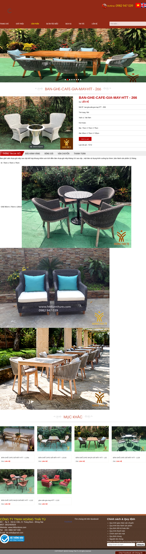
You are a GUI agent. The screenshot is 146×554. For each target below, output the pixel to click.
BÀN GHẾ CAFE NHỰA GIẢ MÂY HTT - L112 (17, 500)
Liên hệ (94, 23)
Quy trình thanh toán (117, 531)
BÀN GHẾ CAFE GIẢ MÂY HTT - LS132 (52, 458)
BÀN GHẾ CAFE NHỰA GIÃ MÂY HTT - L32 (91, 458)
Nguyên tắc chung (116, 539)
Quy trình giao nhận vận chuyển (122, 523)
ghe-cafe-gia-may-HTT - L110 (48, 500)
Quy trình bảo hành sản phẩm (121, 526)
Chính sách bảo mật (117, 534)
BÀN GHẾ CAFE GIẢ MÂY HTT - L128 (126, 458)
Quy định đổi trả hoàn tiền (119, 528)
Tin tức (81, 23)
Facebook (68, 522)
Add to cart (85, 139)
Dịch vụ (68, 23)
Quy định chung (116, 536)
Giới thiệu (20, 23)
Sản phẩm (35, 23)
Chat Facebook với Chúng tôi (130, 553)
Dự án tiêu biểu (52, 23)
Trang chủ (4, 23)
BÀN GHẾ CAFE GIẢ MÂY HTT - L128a (15, 458)
